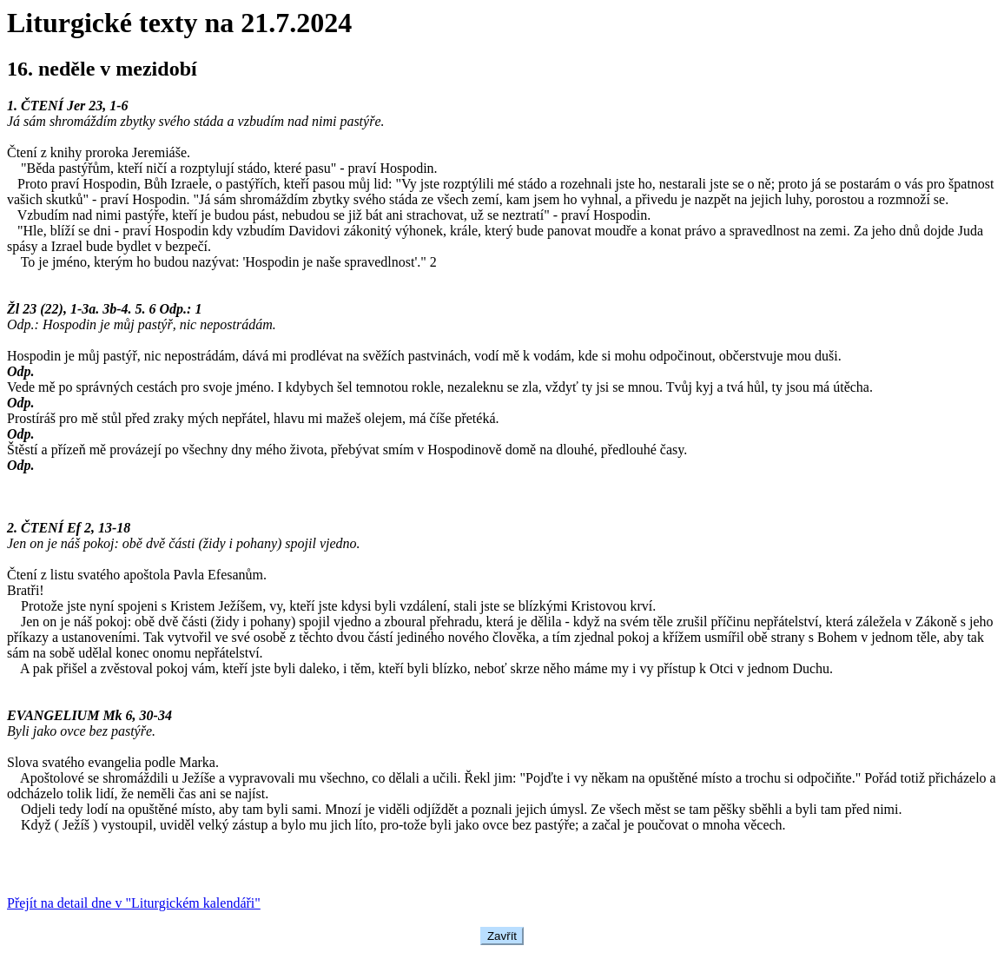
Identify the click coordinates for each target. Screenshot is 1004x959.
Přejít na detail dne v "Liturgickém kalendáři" (134, 903)
